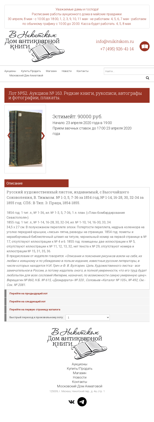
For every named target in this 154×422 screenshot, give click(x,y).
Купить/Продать (31, 71)
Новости (67, 71)
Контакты (83, 71)
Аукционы (10, 71)
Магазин (51, 71)
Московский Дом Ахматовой (26, 75)
